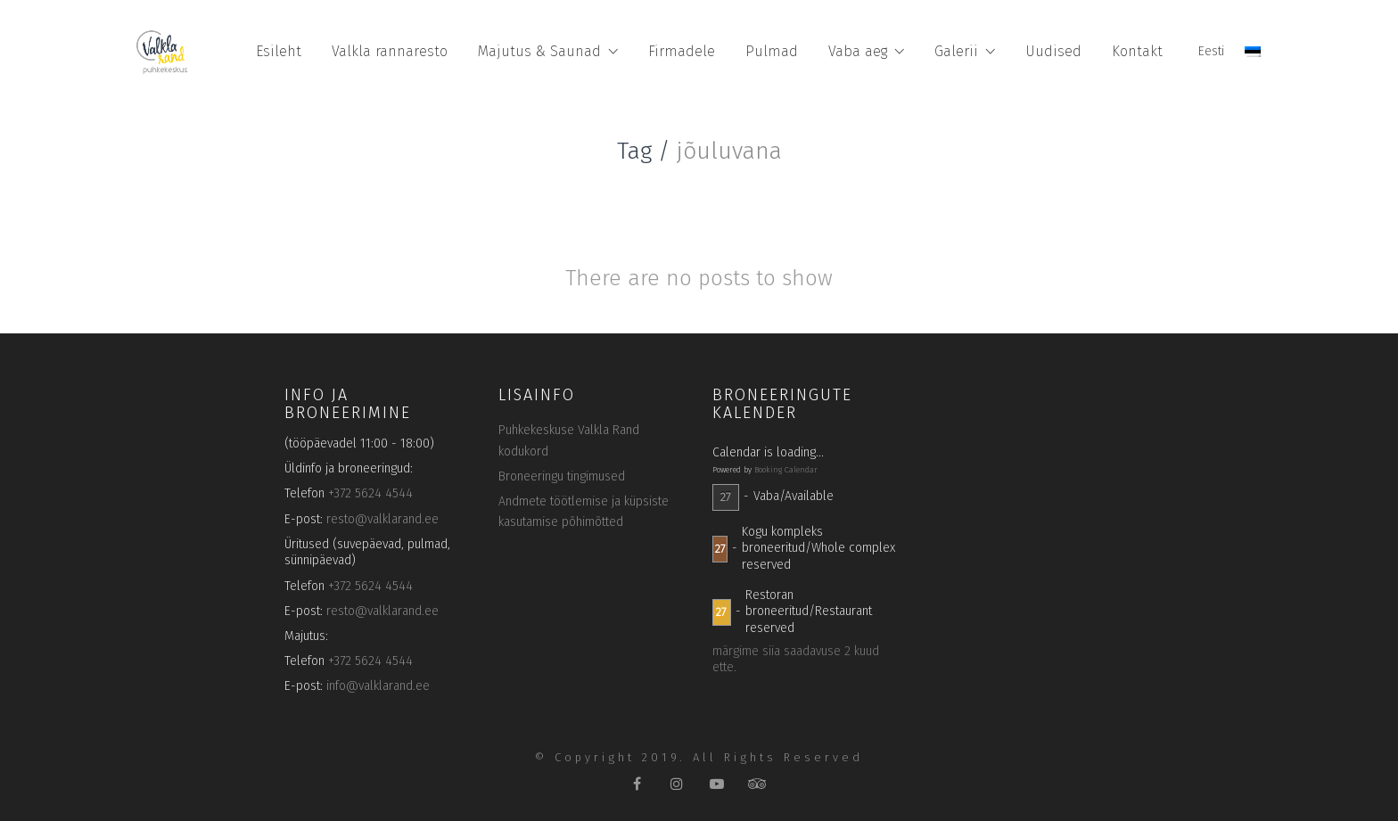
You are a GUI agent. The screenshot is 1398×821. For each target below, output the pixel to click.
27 (725, 497)
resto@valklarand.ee (382, 519)
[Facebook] (637, 783)
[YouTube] (717, 783)
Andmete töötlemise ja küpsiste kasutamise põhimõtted (583, 512)
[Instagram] (677, 783)
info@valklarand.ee (378, 686)
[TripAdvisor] (757, 783)
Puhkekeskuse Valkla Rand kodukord (568, 441)
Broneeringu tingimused (561, 476)
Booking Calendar (786, 469)
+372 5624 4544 (370, 493)
